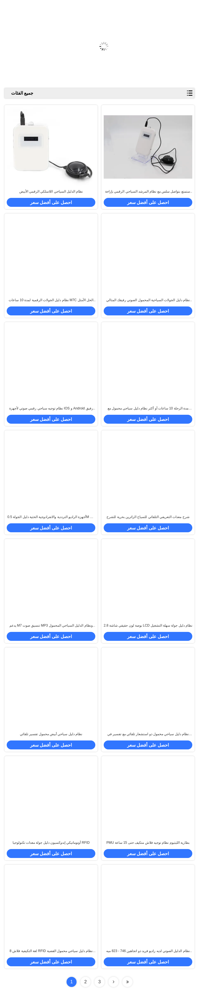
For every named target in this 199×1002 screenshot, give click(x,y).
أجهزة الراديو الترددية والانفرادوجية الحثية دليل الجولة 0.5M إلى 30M (50, 517)
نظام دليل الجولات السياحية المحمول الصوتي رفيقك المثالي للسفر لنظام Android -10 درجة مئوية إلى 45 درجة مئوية (148, 300)
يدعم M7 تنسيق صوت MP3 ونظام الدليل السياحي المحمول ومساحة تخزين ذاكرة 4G (51, 626)
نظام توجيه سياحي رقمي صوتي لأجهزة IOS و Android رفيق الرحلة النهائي (51, 408)
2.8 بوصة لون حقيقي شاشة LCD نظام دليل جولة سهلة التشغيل (148, 625)
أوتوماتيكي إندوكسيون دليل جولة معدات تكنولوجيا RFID (51, 843)
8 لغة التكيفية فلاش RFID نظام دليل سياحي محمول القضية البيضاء (51, 951)
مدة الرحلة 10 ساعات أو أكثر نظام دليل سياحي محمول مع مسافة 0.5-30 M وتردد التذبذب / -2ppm (148, 408)
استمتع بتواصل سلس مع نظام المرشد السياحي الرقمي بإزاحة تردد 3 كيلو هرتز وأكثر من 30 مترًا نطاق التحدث (148, 192)
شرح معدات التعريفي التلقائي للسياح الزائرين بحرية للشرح (147, 517)
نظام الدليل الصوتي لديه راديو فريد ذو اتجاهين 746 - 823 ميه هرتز (148, 951)
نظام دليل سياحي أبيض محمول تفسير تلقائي (51, 734)
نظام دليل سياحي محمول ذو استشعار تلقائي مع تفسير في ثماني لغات (148, 734)
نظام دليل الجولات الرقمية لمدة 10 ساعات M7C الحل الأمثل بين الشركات (51, 300)
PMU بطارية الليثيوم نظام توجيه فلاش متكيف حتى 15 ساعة (147, 843)
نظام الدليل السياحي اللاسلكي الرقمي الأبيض (51, 191)
